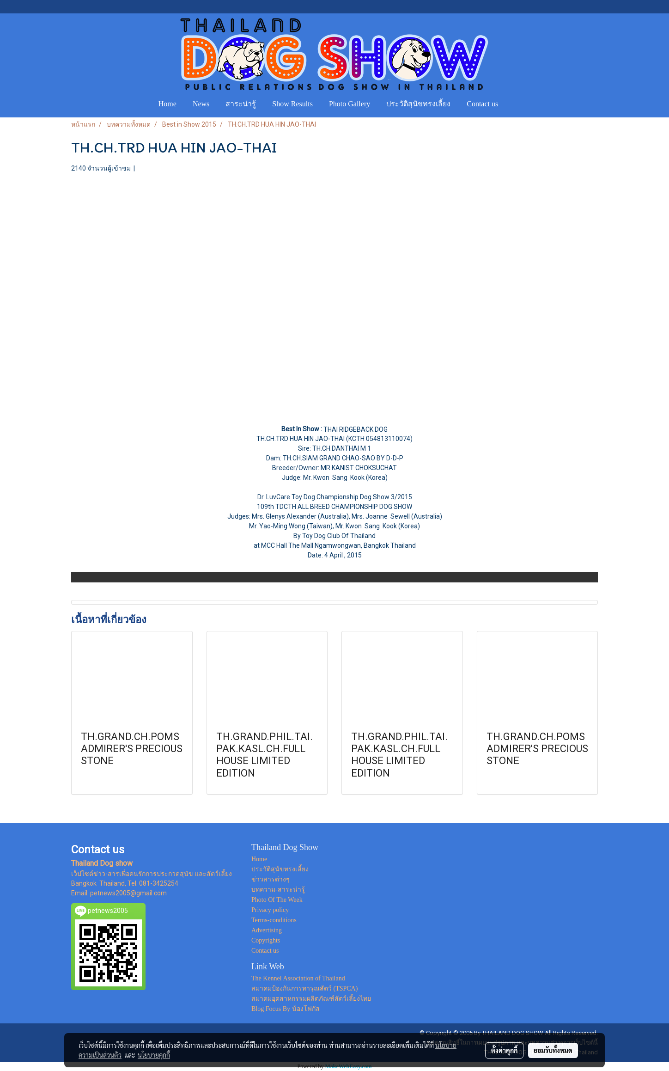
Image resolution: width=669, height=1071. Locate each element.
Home (167, 104)
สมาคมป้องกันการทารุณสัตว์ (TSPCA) (304, 988)
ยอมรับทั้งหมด (553, 1050)
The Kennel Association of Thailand (298, 978)
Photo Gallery (349, 104)
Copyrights (265, 940)
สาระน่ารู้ (240, 104)
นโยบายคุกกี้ (154, 1055)
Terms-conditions (274, 920)
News (201, 104)
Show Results (292, 104)
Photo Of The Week (277, 899)
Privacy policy (270, 909)
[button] (514, 104)
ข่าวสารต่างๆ (270, 879)
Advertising (266, 930)
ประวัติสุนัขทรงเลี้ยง (418, 104)
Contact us (482, 104)
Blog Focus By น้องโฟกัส (285, 1008)
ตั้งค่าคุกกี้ (504, 1050)
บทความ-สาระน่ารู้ (278, 889)
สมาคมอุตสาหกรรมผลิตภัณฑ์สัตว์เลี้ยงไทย (311, 998)
